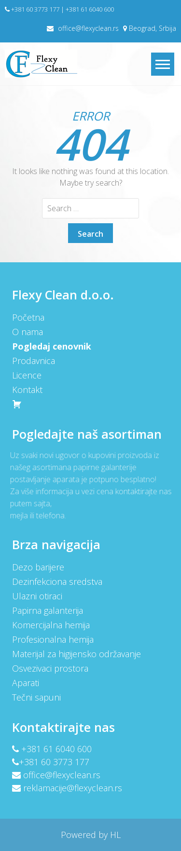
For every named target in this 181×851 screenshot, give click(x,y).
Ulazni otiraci (37, 596)
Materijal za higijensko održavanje (76, 654)
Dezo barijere (38, 567)
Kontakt (27, 389)
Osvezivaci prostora (50, 668)
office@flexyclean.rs (88, 28)
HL (114, 834)
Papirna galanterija (47, 610)
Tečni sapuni (36, 697)
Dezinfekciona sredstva (57, 581)
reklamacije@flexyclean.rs (72, 788)
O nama (27, 332)
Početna (28, 317)
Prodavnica (33, 360)
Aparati (25, 683)
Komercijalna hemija (50, 625)
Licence (26, 375)
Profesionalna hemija (52, 639)
